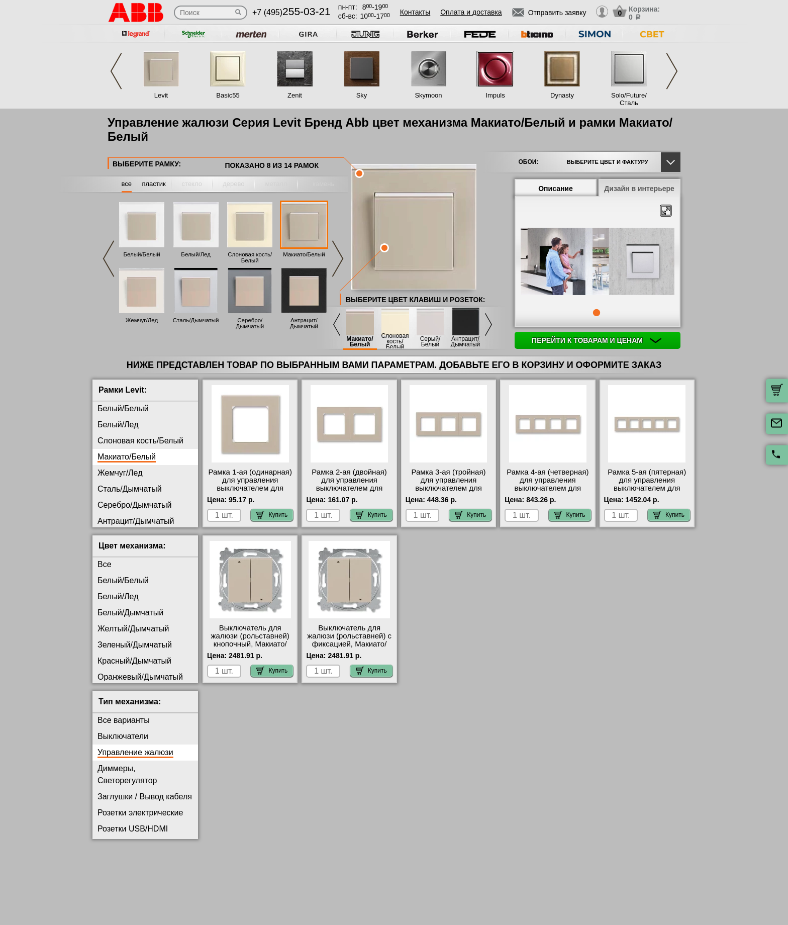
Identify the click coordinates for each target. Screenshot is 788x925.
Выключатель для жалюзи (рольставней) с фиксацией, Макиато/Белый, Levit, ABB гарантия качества (349, 644)
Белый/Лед (196, 254)
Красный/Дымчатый (134, 661)
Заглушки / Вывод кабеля (144, 796)
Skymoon (428, 95)
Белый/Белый (141, 254)
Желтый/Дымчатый (133, 628)
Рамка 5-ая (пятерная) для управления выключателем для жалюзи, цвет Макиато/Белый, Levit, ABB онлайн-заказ (647, 492)
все (127, 184)
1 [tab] (597, 313)
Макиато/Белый (304, 254)
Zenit (294, 95)
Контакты (415, 12)
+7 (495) (291, 12)
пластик (153, 184)
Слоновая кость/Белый (250, 257)
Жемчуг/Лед (142, 320)
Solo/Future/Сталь (629, 99)
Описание (555, 188)
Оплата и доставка (471, 12)
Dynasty (562, 95)
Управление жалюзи (135, 752)
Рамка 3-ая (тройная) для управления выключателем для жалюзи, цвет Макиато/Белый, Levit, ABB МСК (448, 488)
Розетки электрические (140, 812)
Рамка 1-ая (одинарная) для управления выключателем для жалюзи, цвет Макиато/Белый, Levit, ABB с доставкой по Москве (250, 492)
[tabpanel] (597, 262)
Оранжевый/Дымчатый (140, 677)
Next (672, 71)
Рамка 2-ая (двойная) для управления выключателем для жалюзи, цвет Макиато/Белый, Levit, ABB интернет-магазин (349, 492)
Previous (116, 71)
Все (104, 564)
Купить (271, 515)
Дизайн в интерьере (639, 188)
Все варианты (123, 720)
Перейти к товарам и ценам (596, 340)
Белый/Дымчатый (130, 612)
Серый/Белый (430, 341)
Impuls (495, 95)
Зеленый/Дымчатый (134, 644)
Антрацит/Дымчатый (304, 323)
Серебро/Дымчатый (250, 323)
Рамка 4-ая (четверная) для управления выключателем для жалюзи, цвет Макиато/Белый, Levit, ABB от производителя (547, 492)
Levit (161, 95)
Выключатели (122, 736)
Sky (361, 95)
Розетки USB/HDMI (132, 828)
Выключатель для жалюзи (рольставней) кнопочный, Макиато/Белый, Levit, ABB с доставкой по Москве (250, 644)
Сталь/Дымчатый (196, 320)
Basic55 (227, 95)
